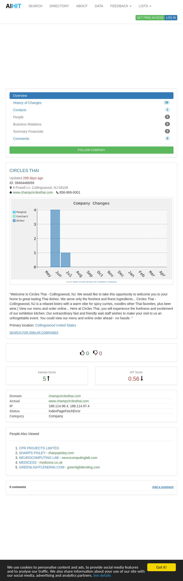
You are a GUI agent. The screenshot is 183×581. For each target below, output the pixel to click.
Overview (20, 96)
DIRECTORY (59, 6)
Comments (91, 138)
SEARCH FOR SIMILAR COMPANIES (34, 332)
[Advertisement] (91, 50)
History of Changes (91, 102)
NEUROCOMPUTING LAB (39, 458)
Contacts (91, 110)
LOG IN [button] (171, 17)
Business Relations (91, 124)
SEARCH (35, 6)
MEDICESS (27, 462)
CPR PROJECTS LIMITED (39, 448)
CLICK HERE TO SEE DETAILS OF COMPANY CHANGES (91, 282)
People (91, 117)
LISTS (145, 6)
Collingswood (45, 325)
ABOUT (82, 6)
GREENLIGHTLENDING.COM (41, 467)
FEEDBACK (121, 6)
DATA (99, 6)
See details (102, 575)
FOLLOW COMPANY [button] (91, 150)
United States (66, 325)
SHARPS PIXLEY (32, 453)
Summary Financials (91, 131)
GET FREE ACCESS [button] (150, 17)
